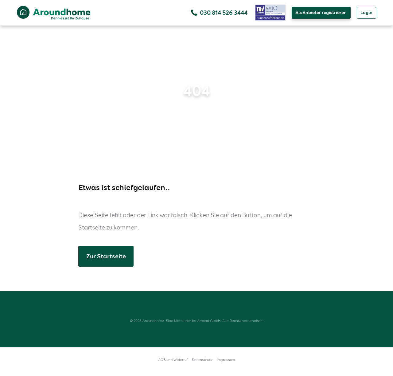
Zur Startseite (106, 256)
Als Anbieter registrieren (321, 13)
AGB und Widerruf (173, 360)
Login (366, 13)
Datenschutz (202, 360)
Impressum (226, 360)
